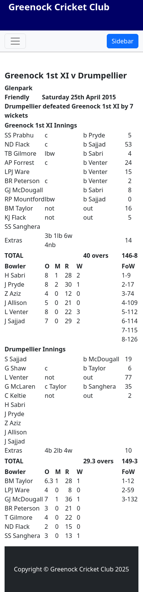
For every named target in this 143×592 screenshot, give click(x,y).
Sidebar (122, 41)
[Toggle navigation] (15, 41)
